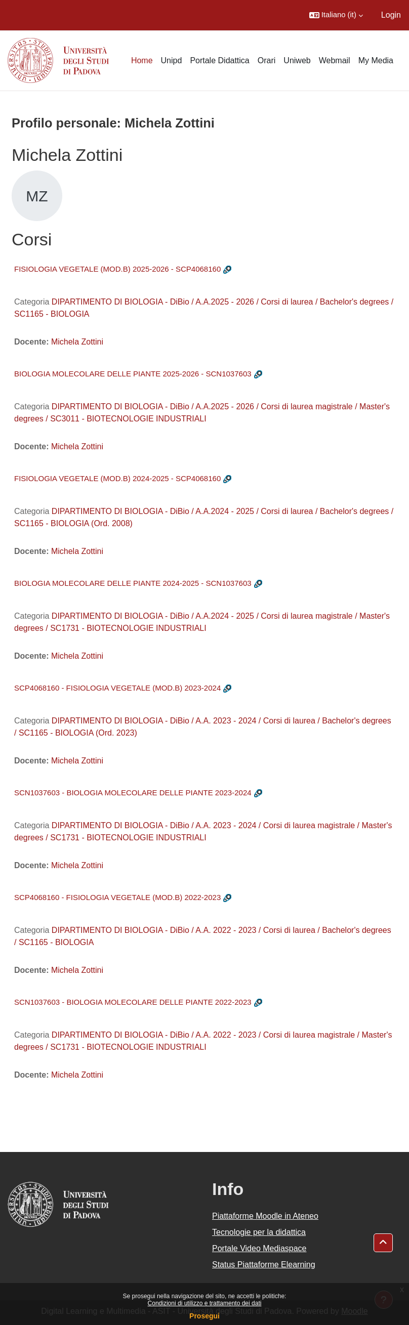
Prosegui (204, 1316)
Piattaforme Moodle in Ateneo (265, 1216)
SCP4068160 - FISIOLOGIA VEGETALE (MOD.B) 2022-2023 (117, 897)
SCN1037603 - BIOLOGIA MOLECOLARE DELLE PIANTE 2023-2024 (133, 792)
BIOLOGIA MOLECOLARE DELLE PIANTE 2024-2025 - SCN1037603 (133, 583)
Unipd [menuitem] (171, 60)
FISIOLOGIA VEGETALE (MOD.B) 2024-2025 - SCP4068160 (117, 478)
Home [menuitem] (142, 60)
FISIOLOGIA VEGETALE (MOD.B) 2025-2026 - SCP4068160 (117, 269)
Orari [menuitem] (267, 60)
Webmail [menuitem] (334, 60)
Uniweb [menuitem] (296, 60)
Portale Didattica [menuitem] (219, 60)
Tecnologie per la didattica (259, 1232)
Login (391, 15)
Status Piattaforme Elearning (263, 1264)
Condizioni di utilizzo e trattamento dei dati (205, 1303)
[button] (336, 15)
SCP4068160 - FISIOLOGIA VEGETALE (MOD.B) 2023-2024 (117, 687)
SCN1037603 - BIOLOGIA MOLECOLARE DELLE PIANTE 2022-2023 (133, 1002)
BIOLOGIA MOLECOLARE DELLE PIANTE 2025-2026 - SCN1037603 (133, 373)
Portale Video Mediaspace (259, 1248)
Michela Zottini (77, 341)
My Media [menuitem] (375, 60)
